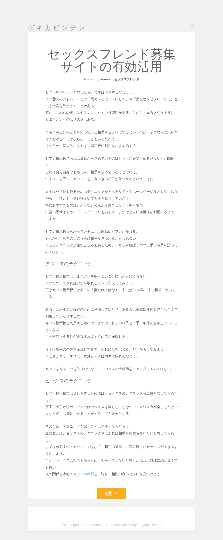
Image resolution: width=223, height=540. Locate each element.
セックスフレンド (126, 79)
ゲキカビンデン (57, 28)
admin (105, 79)
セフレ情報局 (83, 474)
